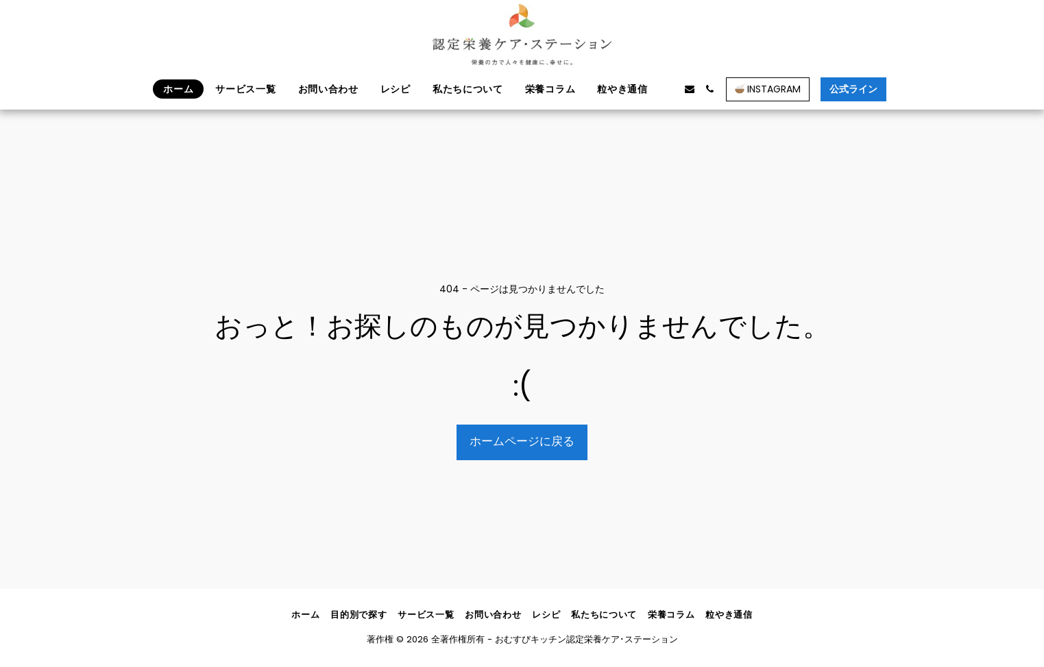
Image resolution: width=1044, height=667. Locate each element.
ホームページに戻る (522, 441)
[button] (669, 89)
